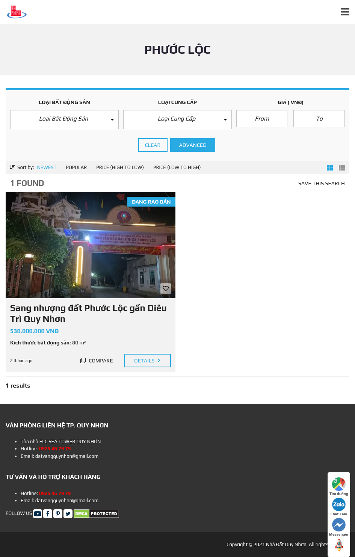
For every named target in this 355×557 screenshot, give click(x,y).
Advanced (193, 145)
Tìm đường (338, 486)
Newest (46, 167)
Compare (96, 361)
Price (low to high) (177, 167)
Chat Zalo (339, 507)
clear (153, 145)
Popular (76, 167)
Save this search (321, 183)
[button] (64, 119)
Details (147, 361)
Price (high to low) (120, 167)
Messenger (339, 527)
